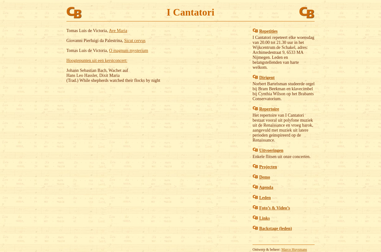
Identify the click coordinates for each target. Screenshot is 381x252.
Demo (264, 177)
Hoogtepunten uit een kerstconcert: (96, 60)
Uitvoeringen (271, 150)
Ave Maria (118, 30)
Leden (265, 197)
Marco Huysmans (294, 250)
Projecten (268, 167)
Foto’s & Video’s (274, 208)
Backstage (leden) (275, 228)
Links (264, 218)
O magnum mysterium (128, 50)
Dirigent (267, 77)
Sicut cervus (135, 40)
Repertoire (269, 109)
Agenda (266, 187)
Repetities (268, 31)
